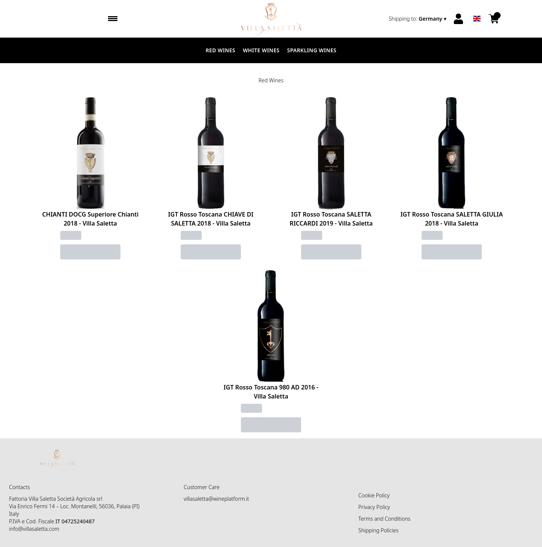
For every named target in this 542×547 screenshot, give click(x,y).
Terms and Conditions (384, 518)
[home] (271, 19)
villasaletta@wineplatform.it (216, 498)
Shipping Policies (378, 530)
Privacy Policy (374, 507)
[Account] (458, 19)
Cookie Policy (374, 495)
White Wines (261, 50)
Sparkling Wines (311, 50)
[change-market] (418, 19)
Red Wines (220, 50)
